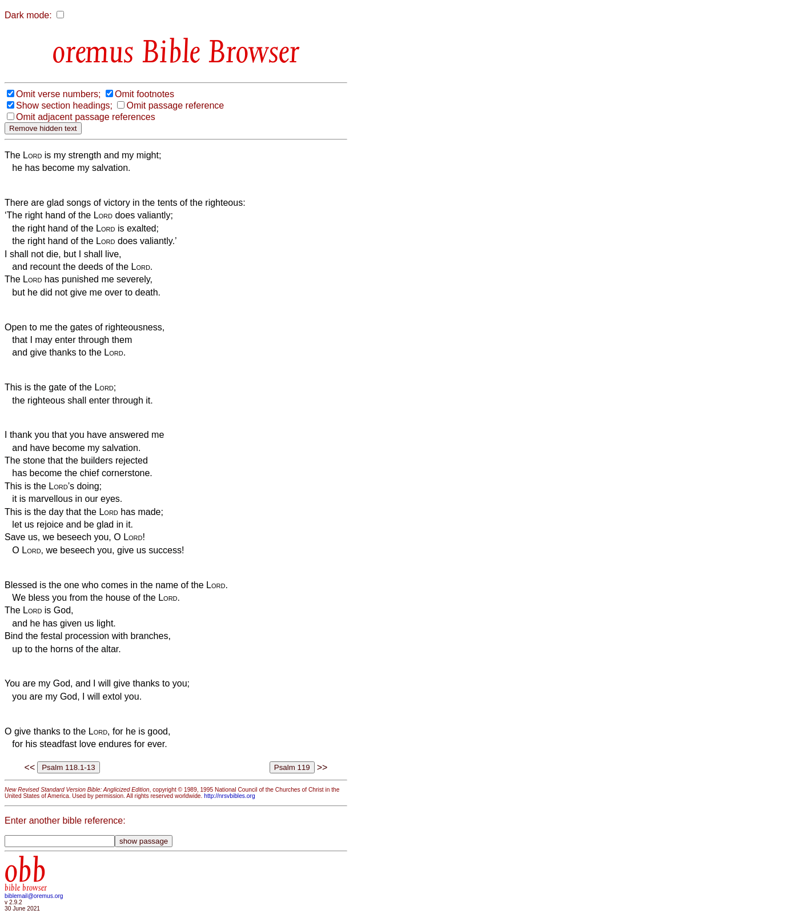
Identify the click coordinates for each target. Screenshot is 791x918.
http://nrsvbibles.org (229, 796)
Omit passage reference (175, 105)
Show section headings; (64, 105)
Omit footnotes (144, 94)
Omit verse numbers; (58, 94)
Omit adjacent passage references (85, 117)
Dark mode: (28, 15)
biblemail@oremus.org (34, 896)
